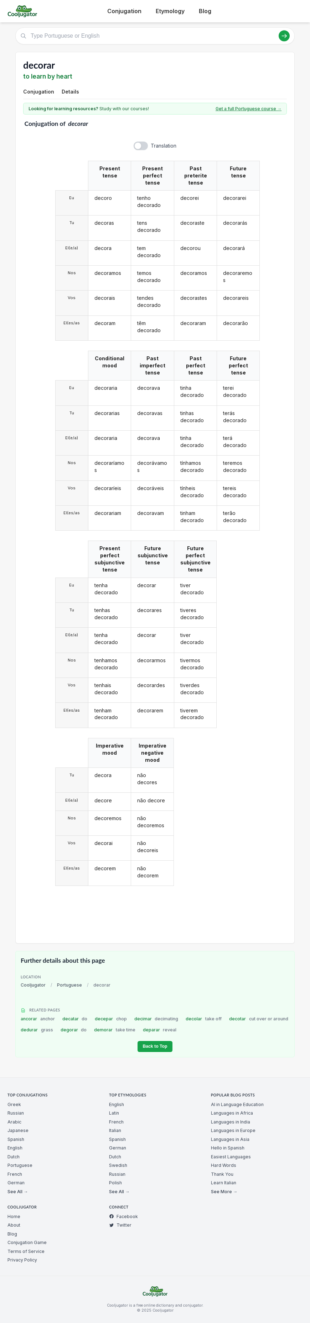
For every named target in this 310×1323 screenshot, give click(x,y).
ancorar (38, 1018)
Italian (115, 1130)
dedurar (37, 1029)
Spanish (15, 1139)
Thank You (222, 1174)
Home (13, 1216)
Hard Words (223, 1165)
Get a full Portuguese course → (248, 108)
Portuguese (69, 985)
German (16, 1182)
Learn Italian (223, 1182)
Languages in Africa (232, 1113)
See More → (224, 1191)
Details (70, 92)
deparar (160, 1029)
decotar (258, 1018)
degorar (74, 1029)
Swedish (118, 1165)
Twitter (120, 1225)
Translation (163, 146)
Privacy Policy (22, 1260)
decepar (111, 1018)
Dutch (13, 1156)
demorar (114, 1029)
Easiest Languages (231, 1156)
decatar (75, 1018)
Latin (114, 1113)
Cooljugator (33, 985)
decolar (204, 1018)
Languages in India (230, 1122)
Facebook (123, 1216)
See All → (17, 1191)
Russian (15, 1113)
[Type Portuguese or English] (155, 35)
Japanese (18, 1130)
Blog (205, 11)
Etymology (170, 11)
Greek (14, 1104)
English (14, 1148)
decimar (156, 1018)
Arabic (14, 1122)
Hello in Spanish (227, 1148)
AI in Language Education (237, 1104)
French (14, 1174)
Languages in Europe (233, 1130)
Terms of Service (26, 1251)
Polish (115, 1182)
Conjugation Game (27, 1242)
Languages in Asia (230, 1139)
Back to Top (155, 1046)
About (13, 1225)
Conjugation (124, 11)
